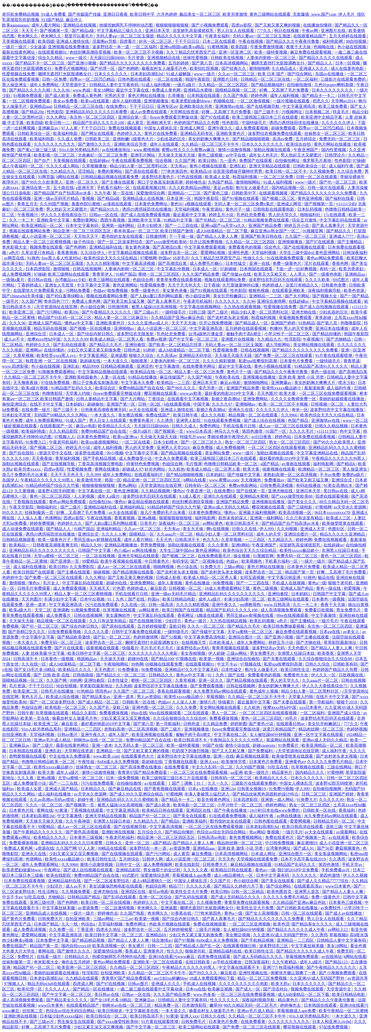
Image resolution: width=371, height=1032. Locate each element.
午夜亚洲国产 (306, 150)
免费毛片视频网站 (71, 68)
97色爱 (119, 588)
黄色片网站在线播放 (147, 95)
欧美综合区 (106, 388)
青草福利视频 (68, 458)
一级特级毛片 (174, 312)
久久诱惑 (165, 420)
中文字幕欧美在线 (142, 1011)
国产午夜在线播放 (231, 810)
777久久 (264, 30)
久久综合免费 (350, 171)
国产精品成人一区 (252, 323)
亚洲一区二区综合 (156, 897)
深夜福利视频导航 (325, 290)
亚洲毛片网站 (143, 155)
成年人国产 (119, 734)
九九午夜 (102, 193)
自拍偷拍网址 (288, 160)
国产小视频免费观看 (210, 25)
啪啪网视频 (164, 566)
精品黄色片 (282, 772)
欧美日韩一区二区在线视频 (106, 902)
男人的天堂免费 (299, 328)
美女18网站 (103, 90)
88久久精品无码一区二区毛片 (251, 1005)
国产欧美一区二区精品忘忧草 (175, 344)
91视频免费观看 (28, 95)
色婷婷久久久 (129, 133)
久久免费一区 (62, 929)
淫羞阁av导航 (105, 41)
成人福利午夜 (342, 166)
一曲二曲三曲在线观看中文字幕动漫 (150, 989)
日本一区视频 (348, 63)
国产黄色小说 (261, 724)
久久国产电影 (236, 95)
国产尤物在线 (309, 642)
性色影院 (55, 112)
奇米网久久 (28, 36)
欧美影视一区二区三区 (55, 155)
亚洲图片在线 (334, 30)
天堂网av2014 (344, 101)
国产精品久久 (339, 231)
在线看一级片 (49, 956)
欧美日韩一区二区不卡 (286, 171)
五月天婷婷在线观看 (348, 36)
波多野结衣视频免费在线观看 (275, 133)
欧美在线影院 (188, 864)
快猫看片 (130, 648)
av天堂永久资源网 (350, 507)
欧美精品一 (20, 545)
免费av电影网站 (243, 485)
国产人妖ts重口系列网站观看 (157, 296)
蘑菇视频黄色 (348, 848)
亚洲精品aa (355, 274)
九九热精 (123, 686)
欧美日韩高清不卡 (243, 523)
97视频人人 (64, 437)
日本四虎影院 (38, 269)
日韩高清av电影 (212, 837)
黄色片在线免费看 (161, 133)
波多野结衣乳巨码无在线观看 (276, 279)
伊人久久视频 (355, 875)
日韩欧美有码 (346, 664)
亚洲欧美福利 (195, 821)
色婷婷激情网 (146, 637)
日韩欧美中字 (244, 193)
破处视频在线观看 (21, 426)
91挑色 (33, 258)
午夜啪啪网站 (116, 664)
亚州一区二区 (138, 843)
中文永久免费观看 (172, 458)
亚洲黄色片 (154, 951)
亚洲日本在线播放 (332, 328)
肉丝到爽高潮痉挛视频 (91, 52)
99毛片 (291, 718)
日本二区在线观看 (220, 41)
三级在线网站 (340, 767)
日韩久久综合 (318, 664)
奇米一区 (300, 409)
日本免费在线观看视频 (315, 437)
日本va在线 (195, 989)
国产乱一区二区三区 (112, 637)
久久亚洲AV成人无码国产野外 (281, 935)
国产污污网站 (49, 312)
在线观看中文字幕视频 (188, 399)
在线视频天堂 (194, 642)
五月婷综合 (306, 139)
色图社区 (336, 529)
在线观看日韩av (291, 724)
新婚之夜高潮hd (226, 399)
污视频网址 (292, 112)
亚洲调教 (61, 610)
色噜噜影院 (351, 323)
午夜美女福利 (218, 36)
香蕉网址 (186, 615)
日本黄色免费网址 (151, 204)
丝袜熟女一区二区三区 (325, 133)
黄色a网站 (127, 485)
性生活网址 (49, 891)
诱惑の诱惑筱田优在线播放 (294, 122)
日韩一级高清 (161, 604)
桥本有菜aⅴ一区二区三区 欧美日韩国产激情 (154, 231)
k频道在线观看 (210, 615)
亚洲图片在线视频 (238, 339)
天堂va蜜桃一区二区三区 (57, 556)
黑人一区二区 (224, 713)
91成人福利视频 (156, 85)
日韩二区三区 (314, 794)
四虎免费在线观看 (214, 956)
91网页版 (46, 177)
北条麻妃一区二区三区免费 (103, 155)
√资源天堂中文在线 (55, 453)
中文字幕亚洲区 (94, 355)
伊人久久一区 (324, 675)
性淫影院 (292, 339)
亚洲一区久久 (211, 680)
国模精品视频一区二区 (236, 90)
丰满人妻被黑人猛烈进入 (207, 794)
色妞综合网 (143, 279)
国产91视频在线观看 (241, 198)
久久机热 (176, 469)
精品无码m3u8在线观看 (49, 983)
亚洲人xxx (210, 761)
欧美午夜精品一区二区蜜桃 (343, 1011)
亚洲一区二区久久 (82, 182)
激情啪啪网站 (248, 182)
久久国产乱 (100, 707)
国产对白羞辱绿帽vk (65, 296)
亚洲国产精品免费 (265, 225)
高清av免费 (283, 139)
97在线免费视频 (56, 382)
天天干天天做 (184, 323)
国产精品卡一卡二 (319, 95)
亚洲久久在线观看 (221, 496)
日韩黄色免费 (334, 285)
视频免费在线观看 (47, 247)
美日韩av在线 (40, 279)
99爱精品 (90, 561)
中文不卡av (227, 664)
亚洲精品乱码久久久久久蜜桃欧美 (128, 799)
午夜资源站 (213, 209)
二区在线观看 (197, 713)
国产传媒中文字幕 (244, 474)
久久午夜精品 (285, 962)
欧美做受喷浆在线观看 (343, 523)
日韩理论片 (335, 155)
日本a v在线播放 (203, 789)
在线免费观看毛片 (215, 556)
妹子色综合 (84, 242)
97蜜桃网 (148, 258)
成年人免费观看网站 (45, 420)
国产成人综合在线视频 (265, 420)
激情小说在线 (238, 745)
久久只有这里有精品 (305, 518)
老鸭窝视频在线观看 (28, 756)
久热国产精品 (221, 182)
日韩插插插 (83, 675)
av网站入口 (338, 929)
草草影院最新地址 (341, 642)
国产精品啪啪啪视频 (251, 139)
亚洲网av (34, 350)
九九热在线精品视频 (229, 621)
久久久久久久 (228, 301)
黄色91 (176, 204)
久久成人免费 (70, 139)
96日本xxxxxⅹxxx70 (332, 512)
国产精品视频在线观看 (182, 453)
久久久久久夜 (196, 870)
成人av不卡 (14, 339)
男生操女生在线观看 (76, 1021)
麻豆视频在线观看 (253, 756)
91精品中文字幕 (178, 220)
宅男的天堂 (115, 95)
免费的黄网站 (110, 171)
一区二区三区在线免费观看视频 (328, 393)
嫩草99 (215, 1005)
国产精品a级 (83, 30)
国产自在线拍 (22, 453)
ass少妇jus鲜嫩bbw (170, 978)
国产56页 (325, 848)
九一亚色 (228, 160)
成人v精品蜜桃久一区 (234, 875)
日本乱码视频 (310, 209)
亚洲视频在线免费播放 (69, 47)
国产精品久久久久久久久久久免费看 (132, 63)
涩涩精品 (86, 171)
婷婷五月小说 (221, 214)
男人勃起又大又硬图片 (302, 155)
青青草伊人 (103, 274)
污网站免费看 (78, 290)
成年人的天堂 (269, 534)
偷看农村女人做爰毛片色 (164, 68)
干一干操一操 (182, 236)
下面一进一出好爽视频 (296, 269)
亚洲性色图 (239, 252)
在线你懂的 (54, 350)
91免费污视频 (281, 789)
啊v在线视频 (218, 529)
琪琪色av (103, 691)
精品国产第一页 (300, 572)
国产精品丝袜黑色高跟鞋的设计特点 (265, 794)
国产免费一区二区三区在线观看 (284, 355)
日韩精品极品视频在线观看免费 (110, 177)
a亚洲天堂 (85, 187)
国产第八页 (202, 63)
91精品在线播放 (143, 377)
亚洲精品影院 (128, 870)
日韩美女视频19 (252, 789)
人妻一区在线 (113, 377)
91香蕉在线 (181, 913)
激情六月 (207, 702)
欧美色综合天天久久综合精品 (111, 258)
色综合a (88, 924)
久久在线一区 (134, 604)
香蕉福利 (347, 810)
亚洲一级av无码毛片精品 (57, 198)
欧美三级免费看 (333, 106)
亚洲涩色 (145, 366)
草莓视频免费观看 (296, 317)
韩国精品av (87, 659)
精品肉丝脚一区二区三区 (321, 729)
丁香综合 (156, 399)
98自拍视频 (356, 41)
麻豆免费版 (203, 447)
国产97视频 (184, 940)
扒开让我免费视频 (207, 242)
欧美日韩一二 (58, 122)
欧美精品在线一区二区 (151, 372)
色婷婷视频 (357, 729)
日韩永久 (114, 843)
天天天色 (164, 539)
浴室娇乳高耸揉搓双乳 (194, 30)
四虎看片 (128, 41)
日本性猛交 (236, 263)
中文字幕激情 (168, 366)
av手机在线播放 (227, 962)
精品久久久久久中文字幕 (180, 36)
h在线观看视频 (177, 404)
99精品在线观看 (113, 848)
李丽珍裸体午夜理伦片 (228, 437)
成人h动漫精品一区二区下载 (222, 231)
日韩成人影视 (169, 577)
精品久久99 (92, 545)
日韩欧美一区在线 (139, 702)
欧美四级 (46, 41)
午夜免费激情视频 (267, 47)
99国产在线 (213, 745)
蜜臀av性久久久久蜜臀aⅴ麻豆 (189, 150)
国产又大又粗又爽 (229, 751)
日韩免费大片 (215, 864)
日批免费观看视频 (65, 631)
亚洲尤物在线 (304, 312)
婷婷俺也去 (195, 182)
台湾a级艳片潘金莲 (206, 334)
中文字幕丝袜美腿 (59, 908)
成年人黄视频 (170, 583)
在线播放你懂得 (318, 25)
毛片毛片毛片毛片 (157, 648)
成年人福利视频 (285, 95)
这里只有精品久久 (302, 285)
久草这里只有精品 (38, 252)
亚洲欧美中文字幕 (54, 220)
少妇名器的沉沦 (171, 139)
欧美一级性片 (257, 772)
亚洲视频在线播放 (260, 377)
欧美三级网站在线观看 (69, 274)
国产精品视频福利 (268, 85)
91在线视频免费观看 (286, 258)
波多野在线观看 (90, 453)
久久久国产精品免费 (201, 274)
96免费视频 (223, 583)
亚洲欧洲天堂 (159, 122)
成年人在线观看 (165, 144)
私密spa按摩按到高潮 (258, 361)
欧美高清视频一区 (296, 512)
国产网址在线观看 (98, 133)
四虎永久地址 (109, 929)
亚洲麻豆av (48, 128)
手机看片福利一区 (114, 187)
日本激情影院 (195, 1005)
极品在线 (326, 577)
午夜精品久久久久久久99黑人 (339, 458)
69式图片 (341, 279)
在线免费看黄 (177, 767)
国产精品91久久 (105, 209)
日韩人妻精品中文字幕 (97, 399)
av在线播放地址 (116, 150)
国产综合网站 (300, 74)
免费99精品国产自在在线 (142, 388)
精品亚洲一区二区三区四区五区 (82, 231)
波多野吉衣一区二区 (179, 252)
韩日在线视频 (287, 30)
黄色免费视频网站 (246, 837)
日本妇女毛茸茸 (17, 415)
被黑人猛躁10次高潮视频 (154, 307)
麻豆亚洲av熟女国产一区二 (275, 231)
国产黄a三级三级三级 (37, 150)
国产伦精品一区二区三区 (218, 220)
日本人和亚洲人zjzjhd (332, 1021)
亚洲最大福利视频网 (258, 512)
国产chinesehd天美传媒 (23, 296)
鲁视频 (88, 198)
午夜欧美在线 (228, 377)
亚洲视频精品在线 (164, 57)
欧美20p (72, 312)
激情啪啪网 (259, 68)
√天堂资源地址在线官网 (56, 307)
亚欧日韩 (177, 626)
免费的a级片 (353, 474)
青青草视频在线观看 (231, 648)
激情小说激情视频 (235, 150)
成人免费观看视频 (252, 128)
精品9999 (90, 366)
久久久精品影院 (64, 431)
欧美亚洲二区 (22, 312)
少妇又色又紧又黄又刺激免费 (94, 350)
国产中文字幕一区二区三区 (193, 339)
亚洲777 (270, 967)
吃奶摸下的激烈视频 (191, 751)
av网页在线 (14, 258)
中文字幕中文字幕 (94, 285)
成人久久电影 (213, 415)
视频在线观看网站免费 (30, 231)
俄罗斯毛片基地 (317, 160)
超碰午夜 (86, 799)
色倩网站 (53, 518)
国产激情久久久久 (95, 144)
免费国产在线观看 (256, 160)
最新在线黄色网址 (19, 52)
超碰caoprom (264, 745)
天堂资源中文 (74, 85)
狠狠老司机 (196, 951)
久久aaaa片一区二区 (175, 534)
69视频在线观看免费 (164, 664)
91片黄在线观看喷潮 (334, 355)
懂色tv (178, 491)
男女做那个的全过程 (162, 870)
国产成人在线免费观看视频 (146, 214)
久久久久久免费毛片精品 (330, 761)
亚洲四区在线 (199, 810)
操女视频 (242, 556)
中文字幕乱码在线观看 (340, 220)
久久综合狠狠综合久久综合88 (325, 659)
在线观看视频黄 (274, 193)
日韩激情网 (156, 236)
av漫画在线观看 (118, 204)
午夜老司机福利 (198, 301)
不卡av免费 (330, 474)
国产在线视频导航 (264, 106)
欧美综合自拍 (299, 144)
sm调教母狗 (251, 604)
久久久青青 (218, 545)
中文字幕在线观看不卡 (239, 967)
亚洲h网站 (240, 545)
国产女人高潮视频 (262, 913)
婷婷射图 (238, 724)
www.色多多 (204, 994)
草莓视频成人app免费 (192, 875)
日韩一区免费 (55, 79)
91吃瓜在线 (278, 767)
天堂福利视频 (187, 209)
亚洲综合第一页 (133, 117)
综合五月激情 (305, 220)
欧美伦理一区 (30, 989)
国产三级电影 (300, 507)
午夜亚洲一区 (199, 491)
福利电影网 (333, 41)
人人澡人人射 (185, 702)
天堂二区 (43, 610)
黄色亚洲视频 (310, 198)
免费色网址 (210, 426)
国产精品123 (337, 962)
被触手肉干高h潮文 (244, 334)
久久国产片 (221, 881)
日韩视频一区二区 (328, 404)
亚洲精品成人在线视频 (143, 198)
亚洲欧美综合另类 (196, 106)
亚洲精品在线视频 (80, 25)
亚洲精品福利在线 (106, 247)
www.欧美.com (106, 756)
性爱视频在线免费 (19, 74)
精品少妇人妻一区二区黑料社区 (139, 166)
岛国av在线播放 (330, 74)
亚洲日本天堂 (158, 30)
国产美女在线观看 (190, 816)
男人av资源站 (149, 696)
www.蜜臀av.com (224, 480)
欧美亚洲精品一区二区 (42, 225)
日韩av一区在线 (104, 214)
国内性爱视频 (334, 150)
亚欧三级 (121, 707)
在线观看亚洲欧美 (289, 290)
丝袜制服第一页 (39, 512)
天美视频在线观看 (19, 41)
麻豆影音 (158, 588)
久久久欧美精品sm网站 (190, 187)
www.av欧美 (191, 393)
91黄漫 (62, 810)
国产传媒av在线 (237, 274)
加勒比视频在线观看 (273, 150)
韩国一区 (113, 480)
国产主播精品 (350, 242)
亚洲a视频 (147, 518)
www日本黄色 (338, 886)
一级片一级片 (15, 47)
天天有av (179, 166)
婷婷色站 (283, 437)
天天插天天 (100, 588)
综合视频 (164, 160)
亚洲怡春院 (136, 344)
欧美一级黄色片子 (55, 539)
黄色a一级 (317, 583)
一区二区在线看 (168, 79)
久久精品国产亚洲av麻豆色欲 (178, 317)
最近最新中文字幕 (190, 214)
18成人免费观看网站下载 (228, 588)
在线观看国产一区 (57, 426)
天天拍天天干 (86, 236)
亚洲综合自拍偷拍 (244, 659)
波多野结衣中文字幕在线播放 (337, 409)
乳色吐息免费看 (251, 214)
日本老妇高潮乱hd (147, 74)
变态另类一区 (211, 388)
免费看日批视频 (319, 610)
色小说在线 (187, 566)
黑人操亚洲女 (15, 85)
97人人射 (70, 128)
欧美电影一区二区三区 (66, 707)
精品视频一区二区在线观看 (253, 415)
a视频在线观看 (198, 204)
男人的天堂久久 (283, 214)
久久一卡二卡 (22, 220)
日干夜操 (212, 285)
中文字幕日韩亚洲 (284, 577)
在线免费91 (117, 106)
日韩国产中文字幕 (95, 550)
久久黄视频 (25, 491)
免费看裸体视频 (114, 713)
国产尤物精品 (339, 339)
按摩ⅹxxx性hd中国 (44, 339)
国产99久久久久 (182, 388)
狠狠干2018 (347, 702)
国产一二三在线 (64, 783)
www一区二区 (355, 420)
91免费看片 (289, 745)
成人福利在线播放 (30, 566)
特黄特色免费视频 (143, 464)
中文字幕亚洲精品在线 (318, 453)
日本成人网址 (264, 853)
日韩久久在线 (245, 529)
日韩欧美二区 (98, 139)
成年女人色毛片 (264, 155)
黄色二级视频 (211, 155)
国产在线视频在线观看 (305, 247)
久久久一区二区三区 (206, 626)
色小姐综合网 (198, 296)
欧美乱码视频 (262, 621)
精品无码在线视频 (51, 328)
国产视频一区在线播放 (91, 328)
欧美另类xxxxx (28, 469)
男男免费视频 (153, 545)
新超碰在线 (91, 361)
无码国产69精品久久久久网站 (61, 415)
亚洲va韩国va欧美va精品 (182, 47)
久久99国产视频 (55, 204)
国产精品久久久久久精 (30, 90)
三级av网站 (234, 566)
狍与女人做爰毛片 (253, 187)
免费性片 (26, 956)
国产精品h (346, 464)
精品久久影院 (84, 713)
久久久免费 (187, 707)
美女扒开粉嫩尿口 (230, 296)
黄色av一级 (265, 870)
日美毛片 (148, 523)
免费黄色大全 (296, 675)
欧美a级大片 (20, 610)
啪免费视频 (118, 290)
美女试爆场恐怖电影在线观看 (116, 886)
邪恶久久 (321, 101)
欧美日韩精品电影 (179, 599)
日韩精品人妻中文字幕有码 (114, 85)
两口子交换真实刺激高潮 (160, 182)
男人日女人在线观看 (236, 30)
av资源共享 (357, 978)
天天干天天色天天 (185, 285)
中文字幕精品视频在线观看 (133, 252)
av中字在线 (236, 155)
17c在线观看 (335, 214)
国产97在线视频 (111, 983)
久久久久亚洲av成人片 (149, 323)
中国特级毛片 (254, 122)
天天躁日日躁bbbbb (108, 57)
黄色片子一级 (238, 209)
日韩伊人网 (153, 859)
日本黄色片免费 (224, 1021)
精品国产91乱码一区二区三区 (65, 317)
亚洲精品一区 (109, 751)
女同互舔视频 (253, 577)
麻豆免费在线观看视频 (311, 52)
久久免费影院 (82, 566)
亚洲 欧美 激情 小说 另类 (302, 377)
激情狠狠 (62, 269)
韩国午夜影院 (198, 79)
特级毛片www (192, 437)
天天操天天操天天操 (177, 155)
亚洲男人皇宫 (307, 891)
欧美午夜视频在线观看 (121, 561)
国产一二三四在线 (182, 225)
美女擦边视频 (131, 415)
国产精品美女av (97, 696)
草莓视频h (216, 696)
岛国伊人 (10, 480)
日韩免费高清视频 (277, 485)
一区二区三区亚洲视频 (250, 924)
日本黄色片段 (22, 810)
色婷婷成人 (273, 285)
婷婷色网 (259, 95)
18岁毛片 (181, 258)
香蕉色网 (340, 263)
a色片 (14, 252)
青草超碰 (323, 317)
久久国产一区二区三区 (306, 236)
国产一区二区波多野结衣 (120, 242)
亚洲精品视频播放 (121, 545)
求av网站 (257, 832)
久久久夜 (26, 778)
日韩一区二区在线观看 (317, 177)
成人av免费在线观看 (149, 112)
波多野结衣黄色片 (158, 177)
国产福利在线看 (340, 198)
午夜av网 (310, 30)
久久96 (249, 301)
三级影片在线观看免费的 (344, 79)
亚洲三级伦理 (42, 902)
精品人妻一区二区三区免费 (199, 372)
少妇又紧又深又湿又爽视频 (125, 718)
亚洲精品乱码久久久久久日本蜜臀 (96, 112)
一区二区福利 (145, 47)
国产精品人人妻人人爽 (218, 236)
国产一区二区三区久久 (202, 442)
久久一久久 (218, 783)
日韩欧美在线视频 (227, 57)
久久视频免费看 (76, 891)
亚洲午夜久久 (220, 128)
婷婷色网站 (276, 805)
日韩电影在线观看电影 (274, 209)
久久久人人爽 (114, 534)
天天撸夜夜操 (26, 382)
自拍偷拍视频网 (327, 789)
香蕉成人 (133, 951)
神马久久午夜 (227, 431)
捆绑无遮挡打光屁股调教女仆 (278, 63)
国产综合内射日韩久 (96, 334)
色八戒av (122, 550)
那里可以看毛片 (79, 36)
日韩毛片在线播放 (58, 691)
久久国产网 (185, 160)
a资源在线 (45, 848)
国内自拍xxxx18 (75, 946)
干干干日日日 (187, 41)
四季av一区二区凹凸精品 (93, 79)
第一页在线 (123, 193)
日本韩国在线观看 (204, 95)
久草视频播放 (95, 166)
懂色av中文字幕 (79, 323)
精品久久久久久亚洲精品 (343, 534)
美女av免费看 (66, 101)
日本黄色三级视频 (87, 837)
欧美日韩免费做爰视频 (284, 626)
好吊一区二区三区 (156, 41)
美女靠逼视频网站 (331, 853)
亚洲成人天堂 (313, 529)
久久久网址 (57, 117)
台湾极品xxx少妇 (71, 279)
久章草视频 (24, 355)
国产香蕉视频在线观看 (165, 789)
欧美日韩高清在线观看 (303, 826)
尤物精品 (56, 897)
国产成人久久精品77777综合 (323, 881)
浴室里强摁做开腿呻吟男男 (238, 171)
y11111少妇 (346, 204)
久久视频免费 (322, 171)
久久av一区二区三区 (237, 74)
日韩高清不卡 (188, 539)
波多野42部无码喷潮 (57, 491)
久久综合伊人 (93, 252)
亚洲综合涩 (36, 334)
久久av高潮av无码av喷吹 (52, 799)
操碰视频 (102, 572)
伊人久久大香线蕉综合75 (64, 214)
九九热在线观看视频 (243, 307)
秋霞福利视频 (245, 177)
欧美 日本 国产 (271, 74)
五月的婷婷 (179, 63)
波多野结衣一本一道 (111, 47)
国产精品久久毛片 (106, 344)
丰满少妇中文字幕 (61, 599)
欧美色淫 (281, 924)
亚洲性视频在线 (253, 973)
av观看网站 (347, 832)
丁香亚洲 (85, 929)
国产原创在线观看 (142, 171)
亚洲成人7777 (342, 236)
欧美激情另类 (90, 480)
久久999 (93, 474)
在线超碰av (99, 160)
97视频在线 (186, 659)
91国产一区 (276, 431)
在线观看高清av (308, 886)
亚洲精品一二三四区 (83, 729)
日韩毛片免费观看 (34, 588)
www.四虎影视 (15, 366)
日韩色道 (132, 350)
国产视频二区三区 (279, 198)
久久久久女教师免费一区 (294, 399)
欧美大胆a (280, 983)
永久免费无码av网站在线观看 (220, 691)
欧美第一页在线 (35, 718)
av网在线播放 (144, 550)
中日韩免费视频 (280, 843)
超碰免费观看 (284, 128)
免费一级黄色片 (287, 263)
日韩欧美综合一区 (34, 133)
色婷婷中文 (12, 577)
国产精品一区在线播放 (94, 989)
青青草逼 (351, 361)
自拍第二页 (33, 1011)
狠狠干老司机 (341, 583)
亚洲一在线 (260, 263)
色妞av (99, 290)
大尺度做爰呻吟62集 (241, 285)
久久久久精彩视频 (103, 263)
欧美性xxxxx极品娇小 (282, 388)
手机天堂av (352, 864)
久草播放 (176, 95)
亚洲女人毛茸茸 (60, 285)
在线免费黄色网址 (199, 366)
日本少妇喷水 (150, 225)
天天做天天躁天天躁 (234, 355)
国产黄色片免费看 (19, 918)
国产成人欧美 (58, 95)
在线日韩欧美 (198, 962)
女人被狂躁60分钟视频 (271, 734)
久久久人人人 (58, 989)
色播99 (275, 328)
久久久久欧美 (318, 279)
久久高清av (166, 355)
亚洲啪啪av (124, 328)
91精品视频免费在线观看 (267, 220)
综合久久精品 (51, 57)
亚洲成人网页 (193, 128)
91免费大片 (211, 566)
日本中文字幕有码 (82, 225)
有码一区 (328, 269)
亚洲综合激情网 (272, 301)
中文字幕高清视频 (139, 263)
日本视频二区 (318, 112)
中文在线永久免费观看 (70, 756)
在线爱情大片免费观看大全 (38, 290)
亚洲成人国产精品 (45, 323)
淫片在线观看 (317, 263)
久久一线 (70, 924)
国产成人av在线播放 (344, 913)
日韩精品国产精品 (84, 897)
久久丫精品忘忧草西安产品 (191, 52)
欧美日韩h (208, 160)
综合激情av (162, 940)
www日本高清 (199, 431)
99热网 (137, 664)
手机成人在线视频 (289, 583)
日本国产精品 (47, 924)
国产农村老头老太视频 (228, 317)
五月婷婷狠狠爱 (152, 626)
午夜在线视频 (251, 41)
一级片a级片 (185, 85)
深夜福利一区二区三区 (179, 523)
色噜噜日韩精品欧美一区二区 (231, 464)
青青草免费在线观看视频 (179, 279)
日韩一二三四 (160, 946)
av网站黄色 (213, 523)
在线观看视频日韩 (150, 187)
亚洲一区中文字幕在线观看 (319, 734)
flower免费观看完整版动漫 (174, 117)
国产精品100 (162, 659)
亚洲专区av (167, 106)
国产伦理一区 (103, 68)
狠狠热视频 (259, 290)
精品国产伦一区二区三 (150, 816)
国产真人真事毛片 (329, 225)
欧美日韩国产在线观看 (34, 572)
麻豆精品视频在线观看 (149, 501)
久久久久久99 (75, 339)
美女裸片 (137, 946)
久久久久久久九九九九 (55, 144)
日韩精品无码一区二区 (334, 821)
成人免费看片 (59, 615)
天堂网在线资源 (185, 112)
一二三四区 (255, 539)
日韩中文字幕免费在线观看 (137, 631)
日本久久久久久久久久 (333, 90)
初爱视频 (352, 588)
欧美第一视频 (212, 659)
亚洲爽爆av (281, 382)
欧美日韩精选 (110, 1011)
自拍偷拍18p (101, 501)
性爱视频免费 (153, 285)
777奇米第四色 (175, 171)
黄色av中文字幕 (191, 675)
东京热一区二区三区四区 (93, 117)
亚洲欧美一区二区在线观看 (158, 962)
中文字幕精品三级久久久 (120, 30)
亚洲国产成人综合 (344, 713)
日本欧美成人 (222, 642)
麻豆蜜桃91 (307, 843)
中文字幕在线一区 (95, 491)
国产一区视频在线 (207, 561)
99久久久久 (12, 512)
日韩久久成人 (184, 426)
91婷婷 (149, 350)
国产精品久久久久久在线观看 (326, 57)
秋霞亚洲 (34, 361)
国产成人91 (304, 848)
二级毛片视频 (208, 929)
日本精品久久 (93, 789)
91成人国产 (76, 420)
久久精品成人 (284, 68)
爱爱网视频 (300, 821)
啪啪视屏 (139, 361)
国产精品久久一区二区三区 (121, 675)
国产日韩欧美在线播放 (297, 908)
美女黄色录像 (138, 247)
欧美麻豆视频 (220, 989)
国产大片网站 (297, 296)
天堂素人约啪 (78, 393)
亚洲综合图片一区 (301, 534)
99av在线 (139, 713)
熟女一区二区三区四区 (246, 442)
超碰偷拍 (96, 404)
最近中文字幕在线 (133, 90)
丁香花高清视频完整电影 (101, 464)
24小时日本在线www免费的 (275, 810)
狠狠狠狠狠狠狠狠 (173, 25)
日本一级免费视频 (123, 778)
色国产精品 (298, 420)
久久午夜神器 (78, 821)
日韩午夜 (25, 713)
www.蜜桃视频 (146, 150)
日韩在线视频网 (88, 269)
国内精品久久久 (310, 772)
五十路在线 (63, 187)
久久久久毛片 (302, 431)
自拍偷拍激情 (300, 85)
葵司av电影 (158, 891)
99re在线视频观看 (292, 615)
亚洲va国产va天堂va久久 (223, 225)
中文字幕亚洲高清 (299, 106)
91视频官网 (313, 231)
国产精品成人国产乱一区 (198, 946)
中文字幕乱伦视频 (174, 269)
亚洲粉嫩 (121, 139)
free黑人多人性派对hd (61, 258)
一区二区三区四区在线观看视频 (277, 447)
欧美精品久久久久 (115, 426)
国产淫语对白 (276, 989)
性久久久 (175, 951)
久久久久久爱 (97, 631)
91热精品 (306, 323)
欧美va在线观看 (95, 101)
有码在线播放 (309, 485)
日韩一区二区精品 (248, 891)
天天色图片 (267, 393)
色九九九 (211, 539)
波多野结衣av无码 (193, 648)
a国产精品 (270, 464)
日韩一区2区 (150, 404)
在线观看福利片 (149, 474)
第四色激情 (253, 431)
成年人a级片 (109, 496)
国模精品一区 (142, 534)
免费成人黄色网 (167, 90)
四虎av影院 (242, 25)
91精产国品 (126, 274)
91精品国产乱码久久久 (72, 388)
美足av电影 (223, 187)
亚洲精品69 (156, 935)
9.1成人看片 (190, 496)
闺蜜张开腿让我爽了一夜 (294, 973)
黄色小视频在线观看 (208, 166)
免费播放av (274, 480)
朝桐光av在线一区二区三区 (99, 740)
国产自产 (42, 160)
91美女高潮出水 (338, 485)
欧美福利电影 (66, 133)
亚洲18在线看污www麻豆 (172, 956)
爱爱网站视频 (213, 252)
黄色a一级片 (196, 621)
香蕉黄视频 (68, 252)
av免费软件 (331, 908)
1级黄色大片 (143, 139)
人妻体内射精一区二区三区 (271, 57)
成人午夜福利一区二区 (23, 166)
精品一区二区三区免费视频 (262, 978)
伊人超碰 (216, 653)
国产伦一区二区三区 (338, 182)
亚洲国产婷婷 (284, 323)
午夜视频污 (28, 214)
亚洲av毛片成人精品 (53, 740)
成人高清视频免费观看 (281, 610)
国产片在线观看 (69, 648)
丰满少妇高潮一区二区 (245, 599)
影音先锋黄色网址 (214, 799)
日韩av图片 (68, 734)
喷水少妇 (347, 382)
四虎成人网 (83, 983)
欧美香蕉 (326, 653)
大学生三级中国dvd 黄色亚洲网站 (310, 252)
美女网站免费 (218, 453)
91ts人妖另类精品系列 (79, 150)
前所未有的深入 (233, 518)
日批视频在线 (351, 675)
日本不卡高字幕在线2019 (304, 859)
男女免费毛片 (349, 610)
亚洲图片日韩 (226, 79)
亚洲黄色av (295, 761)
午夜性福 (86, 761)
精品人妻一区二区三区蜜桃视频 (42, 242)
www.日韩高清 (277, 604)
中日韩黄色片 (157, 561)
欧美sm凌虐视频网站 (100, 442)
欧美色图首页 (280, 891)
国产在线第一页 (251, 491)
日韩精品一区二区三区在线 (266, 79)
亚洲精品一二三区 (185, 193)
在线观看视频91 (53, 52)
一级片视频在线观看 (292, 101)
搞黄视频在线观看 (279, 469)
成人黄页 (136, 122)
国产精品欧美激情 (74, 637)
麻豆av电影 (230, 382)
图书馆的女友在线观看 (123, 236)
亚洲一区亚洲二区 (235, 52)
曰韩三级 (197, 312)
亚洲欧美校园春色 (81, 377)
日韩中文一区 (128, 864)
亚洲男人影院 (189, 420)
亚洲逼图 (119, 355)
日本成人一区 (205, 269)
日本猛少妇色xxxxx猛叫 (62, 1016)
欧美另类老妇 (352, 269)
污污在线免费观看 (102, 604)
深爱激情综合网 (151, 193)
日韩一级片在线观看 (326, 187)
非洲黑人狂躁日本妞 (341, 550)
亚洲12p (228, 789)
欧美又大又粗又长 (271, 274)
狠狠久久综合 (142, 355)
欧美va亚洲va (125, 437)
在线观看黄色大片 (138, 756)
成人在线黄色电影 (348, 68)
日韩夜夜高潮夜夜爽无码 (104, 409)
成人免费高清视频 (30, 929)
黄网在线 (45, 810)
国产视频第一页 (55, 30)
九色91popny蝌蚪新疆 (334, 85)
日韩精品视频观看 (117, 366)
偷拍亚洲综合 (15, 404)
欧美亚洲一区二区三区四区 (82, 967)
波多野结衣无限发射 (136, 334)
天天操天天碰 (22, 621)
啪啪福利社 (311, 214)
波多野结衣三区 (274, 946)
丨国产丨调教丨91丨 (187, 783)
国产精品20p (33, 112)
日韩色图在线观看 (135, 79)
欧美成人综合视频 (63, 696)
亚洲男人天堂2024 (174, 447)
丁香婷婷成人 (30, 285)
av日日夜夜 (262, 437)
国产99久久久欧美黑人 (42, 182)
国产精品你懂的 (327, 334)
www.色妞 (82, 90)
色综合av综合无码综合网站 (222, 832)
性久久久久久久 (225, 1000)
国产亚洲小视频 (82, 63)
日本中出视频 (93, 599)
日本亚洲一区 (179, 198)
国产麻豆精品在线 (125, 789)
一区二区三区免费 (277, 177)
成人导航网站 (278, 344)
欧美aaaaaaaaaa (16, 25)
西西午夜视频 (113, 220)
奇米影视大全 (15, 247)
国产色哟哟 (129, 68)
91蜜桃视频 (218, 47)
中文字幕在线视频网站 (201, 307)
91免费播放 (128, 669)
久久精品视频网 (156, 491)
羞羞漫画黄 (314, 388)
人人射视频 (84, 496)
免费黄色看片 (142, 420)
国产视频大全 (325, 296)
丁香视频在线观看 (30, 501)
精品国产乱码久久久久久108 (99, 122)
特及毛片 (341, 112)
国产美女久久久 (302, 501)
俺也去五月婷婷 (76, 962)
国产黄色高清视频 (82, 832)
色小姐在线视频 (352, 47)
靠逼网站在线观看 (283, 740)
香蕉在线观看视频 (174, 691)
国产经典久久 (234, 68)
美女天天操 (193, 529)
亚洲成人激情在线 (73, 41)
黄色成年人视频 (264, 691)
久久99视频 (287, 529)
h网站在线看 (67, 177)
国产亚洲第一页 (65, 561)
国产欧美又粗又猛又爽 (124, 301)
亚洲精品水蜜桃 (198, 90)
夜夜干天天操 (299, 47)
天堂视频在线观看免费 (258, 859)
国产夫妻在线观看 (280, 659)
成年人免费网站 (45, 85)
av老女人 (351, 631)
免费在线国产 (158, 415)
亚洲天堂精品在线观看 (270, 166)
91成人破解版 (179, 74)
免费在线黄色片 (280, 837)
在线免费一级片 (36, 409)
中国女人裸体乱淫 (161, 128)
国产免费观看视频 (207, 686)
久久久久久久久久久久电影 (153, 653)
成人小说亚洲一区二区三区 (46, 236)
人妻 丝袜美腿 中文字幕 (43, 653)
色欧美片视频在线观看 (170, 924)
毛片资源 (136, 57)
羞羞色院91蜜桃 (86, 204)
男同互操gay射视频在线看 (98, 539)
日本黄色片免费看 (297, 361)
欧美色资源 (354, 290)
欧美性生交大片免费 (190, 891)
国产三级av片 (146, 312)
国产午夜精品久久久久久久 (107, 312)
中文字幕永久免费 (138, 382)
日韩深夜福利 (355, 252)
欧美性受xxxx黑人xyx (57, 355)
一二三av (124, 918)
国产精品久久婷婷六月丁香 (239, 886)
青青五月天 (27, 204)
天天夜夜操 (42, 458)
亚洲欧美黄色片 (231, 133)
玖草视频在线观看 (120, 610)
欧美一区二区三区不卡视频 (139, 52)
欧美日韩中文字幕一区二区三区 (97, 653)
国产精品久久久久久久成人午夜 (296, 929)
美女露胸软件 (118, 615)
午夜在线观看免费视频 (132, 160)
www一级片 (76, 57)
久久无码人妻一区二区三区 (139, 745)
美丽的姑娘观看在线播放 (342, 399)
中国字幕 (201, 404)
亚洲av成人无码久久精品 (227, 507)
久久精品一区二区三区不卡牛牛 (210, 144)
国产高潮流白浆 (167, 247)
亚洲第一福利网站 (119, 225)
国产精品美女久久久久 (312, 924)
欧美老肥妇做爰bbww (191, 101)
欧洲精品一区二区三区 (319, 469)
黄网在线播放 (107, 469)
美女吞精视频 (193, 653)
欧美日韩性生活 (295, 669)
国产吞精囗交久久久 (27, 631)
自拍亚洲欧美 (15, 734)
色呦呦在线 (324, 47)
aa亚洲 (236, 772)
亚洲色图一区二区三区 (153, 707)
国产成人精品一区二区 (99, 702)
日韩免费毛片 (194, 1021)
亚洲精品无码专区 (197, 133)
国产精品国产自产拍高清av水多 (63, 193)
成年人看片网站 (46, 25)
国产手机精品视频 (100, 458)
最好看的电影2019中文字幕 (230, 393)
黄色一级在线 (323, 372)
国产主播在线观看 (119, 182)
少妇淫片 (173, 621)
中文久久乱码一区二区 (213, 767)
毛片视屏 (193, 464)
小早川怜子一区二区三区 (287, 334)
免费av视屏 (156, 339)
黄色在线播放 (198, 583)
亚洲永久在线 (241, 409)
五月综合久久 (150, 832)
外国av (164, 258)
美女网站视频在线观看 (314, 344)
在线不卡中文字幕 (47, 404)
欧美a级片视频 (35, 388)
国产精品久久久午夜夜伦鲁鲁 (293, 41)
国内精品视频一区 (289, 187)
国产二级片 (218, 312)
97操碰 (359, 160)
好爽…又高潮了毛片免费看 (284, 90)
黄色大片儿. (32, 696)
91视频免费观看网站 (57, 372)
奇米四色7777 (57, 301)
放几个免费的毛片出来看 (25, 474)
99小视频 (115, 453)
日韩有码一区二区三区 (205, 485)
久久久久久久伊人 (339, 122)
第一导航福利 (322, 702)
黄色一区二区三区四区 (51, 496)
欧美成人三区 (339, 518)
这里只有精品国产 (280, 729)
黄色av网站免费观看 (325, 258)
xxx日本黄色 (311, 707)
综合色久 (273, 247)
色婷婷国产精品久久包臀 (197, 122)
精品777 (176, 886)
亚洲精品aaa (41, 106)
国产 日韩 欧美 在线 (52, 675)
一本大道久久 (116, 361)
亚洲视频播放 (157, 101)
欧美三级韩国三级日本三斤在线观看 (265, 117)
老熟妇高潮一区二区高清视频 (290, 474)
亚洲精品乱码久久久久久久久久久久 (42, 550)
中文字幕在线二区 (231, 734)
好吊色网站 (155, 469)
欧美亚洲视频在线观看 (153, 734)
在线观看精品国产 (310, 36)
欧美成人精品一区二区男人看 (117, 339)
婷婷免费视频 (42, 523)
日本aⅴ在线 (330, 631)
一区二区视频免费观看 (30, 101)
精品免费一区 (167, 1005)
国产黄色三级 (216, 193)
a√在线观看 (155, 783)
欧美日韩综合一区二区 (107, 1016)
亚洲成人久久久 (314, 68)
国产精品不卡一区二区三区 (40, 63)
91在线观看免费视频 (223, 420)
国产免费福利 (261, 751)
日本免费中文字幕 (53, 940)
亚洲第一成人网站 (278, 799)
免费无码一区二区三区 (340, 139)
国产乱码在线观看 (70, 344)
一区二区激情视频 (254, 101)
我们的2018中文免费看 (298, 870)
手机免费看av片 (336, 870)
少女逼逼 (38, 47)
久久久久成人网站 (63, 166)
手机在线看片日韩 (240, 426)
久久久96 (62, 90)
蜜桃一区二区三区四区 (159, 274)
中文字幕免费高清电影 (205, 637)
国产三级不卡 (267, 112)
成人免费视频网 (17, 274)
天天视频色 (251, 480)
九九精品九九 (63, 171)
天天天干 (29, 30)
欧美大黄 (288, 393)
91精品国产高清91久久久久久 (321, 366)
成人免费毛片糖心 (207, 263)
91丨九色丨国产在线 (126, 599)
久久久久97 (222, 404)
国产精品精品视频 (89, 940)
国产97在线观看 (215, 117)
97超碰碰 (229, 269)
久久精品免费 (215, 724)
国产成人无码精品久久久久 (236, 897)
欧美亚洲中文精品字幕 (322, 117)
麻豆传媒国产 (172, 377)
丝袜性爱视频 (196, 57)
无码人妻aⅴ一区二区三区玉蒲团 (125, 36)
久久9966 (289, 415)
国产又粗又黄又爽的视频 (278, 25)
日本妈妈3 (75, 404)
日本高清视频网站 (232, 63)
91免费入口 (36, 442)
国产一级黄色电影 (326, 274)
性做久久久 (254, 258)
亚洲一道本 (36, 604)
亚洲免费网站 (256, 399)
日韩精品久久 (161, 675)
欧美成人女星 (218, 177)
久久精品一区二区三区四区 (223, 85)
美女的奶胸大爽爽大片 (209, 139)
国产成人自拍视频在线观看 (324, 307)
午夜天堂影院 (22, 507)
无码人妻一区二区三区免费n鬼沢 (244, 204)
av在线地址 (332, 956)
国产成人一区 (248, 989)
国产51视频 (171, 637)
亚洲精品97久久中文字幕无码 (192, 669)
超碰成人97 (132, 469)
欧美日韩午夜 (186, 415)
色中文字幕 (350, 431)
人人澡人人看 (30, 518)
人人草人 (298, 274)
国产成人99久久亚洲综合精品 (136, 794)
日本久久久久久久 (111, 74)
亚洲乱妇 (238, 166)
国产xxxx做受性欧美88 (167, 242)
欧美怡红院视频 (205, 68)
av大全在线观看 (144, 409)
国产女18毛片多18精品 (35, 669)
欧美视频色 (252, 561)
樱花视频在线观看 (161, 393)
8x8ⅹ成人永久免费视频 (118, 761)
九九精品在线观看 (82, 978)
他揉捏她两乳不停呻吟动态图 (126, 25)
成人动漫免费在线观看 (23, 529)
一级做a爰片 (14, 279)
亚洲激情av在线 (230, 106)
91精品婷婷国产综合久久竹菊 (53, 485)
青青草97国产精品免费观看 (142, 772)
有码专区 (180, 561)
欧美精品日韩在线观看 (163, 810)
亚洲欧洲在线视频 (119, 832)
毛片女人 (51, 583)
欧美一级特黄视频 (271, 52)
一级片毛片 (328, 621)
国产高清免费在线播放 (141, 767)
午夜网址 (52, 870)
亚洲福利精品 (132, 507)
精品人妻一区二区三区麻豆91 (121, 317)
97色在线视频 (190, 177)
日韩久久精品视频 (332, 426)
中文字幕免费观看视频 (205, 247)
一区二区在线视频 (61, 361)
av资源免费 (180, 848)
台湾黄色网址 (279, 848)
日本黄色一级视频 (329, 599)
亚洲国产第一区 (121, 404)
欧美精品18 (200, 171)
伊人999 (267, 529)
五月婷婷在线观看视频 (246, 328)
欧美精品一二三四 (174, 382)
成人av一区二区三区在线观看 (286, 426)
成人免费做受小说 (136, 458)
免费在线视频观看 (125, 128)
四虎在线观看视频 (332, 496)
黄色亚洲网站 (125, 285)
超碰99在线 (117, 583)
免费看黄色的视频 (245, 247)
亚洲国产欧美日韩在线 (262, 236)
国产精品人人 (320, 63)
